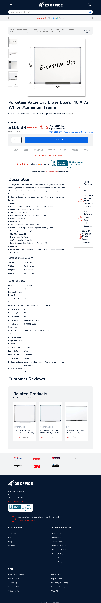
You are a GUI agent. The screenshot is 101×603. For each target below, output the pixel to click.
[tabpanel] (25, 421)
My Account (57, 530)
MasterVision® (52, 172)
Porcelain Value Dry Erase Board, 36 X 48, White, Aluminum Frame (49, 431)
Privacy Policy (57, 546)
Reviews (11, 530)
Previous (8, 18)
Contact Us (56, 526)
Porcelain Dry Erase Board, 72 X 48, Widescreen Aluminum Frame (76, 431)
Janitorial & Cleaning (16, 579)
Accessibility (57, 554)
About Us (12, 526)
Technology (12, 575)
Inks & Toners (13, 571)
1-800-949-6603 (26, 512)
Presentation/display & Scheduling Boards (49, 29)
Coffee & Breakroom (16, 567)
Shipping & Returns (59, 542)
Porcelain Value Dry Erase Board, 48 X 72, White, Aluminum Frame (38, 32)
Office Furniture (14, 583)
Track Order (57, 534)
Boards (71, 29)
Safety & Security (58, 579)
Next (92, 18)
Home (12, 29)
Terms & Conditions (60, 550)
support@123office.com (17, 494)
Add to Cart (56, 140)
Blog (10, 534)
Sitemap (11, 538)
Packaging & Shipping (59, 575)
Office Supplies (23, 29)
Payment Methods (59, 538)
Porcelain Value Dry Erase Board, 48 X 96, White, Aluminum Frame (24, 431)
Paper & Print (56, 571)
